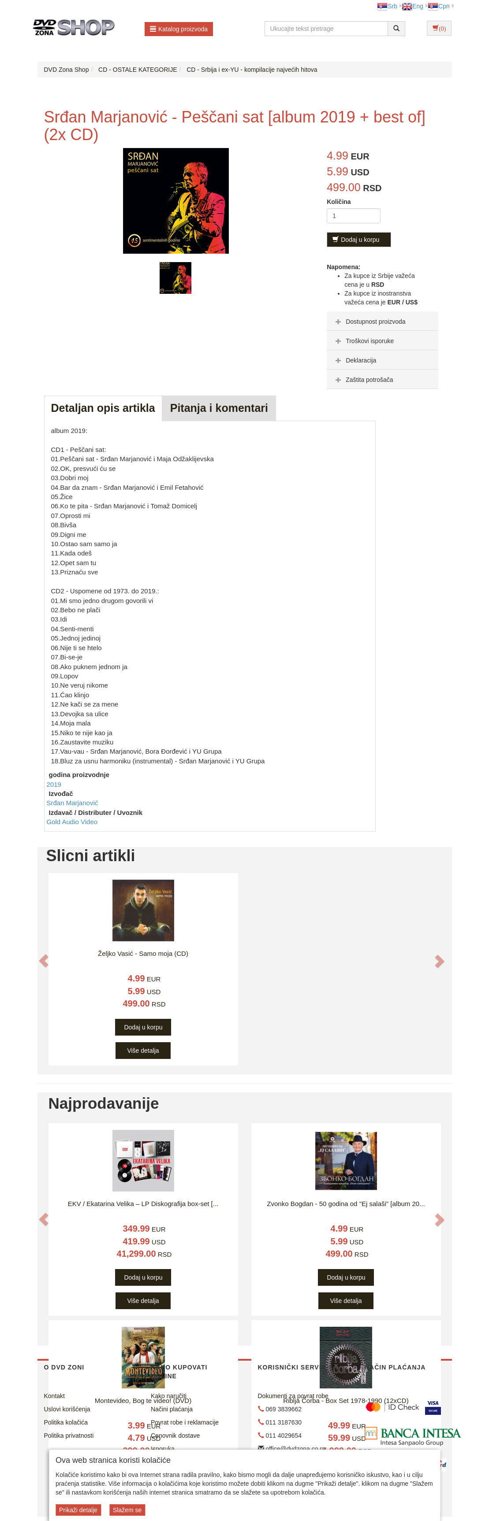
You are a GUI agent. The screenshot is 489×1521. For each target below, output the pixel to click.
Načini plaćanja (172, 1409)
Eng (412, 6)
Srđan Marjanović (72, 803)
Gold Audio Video (72, 821)
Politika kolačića (66, 1422)
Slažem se (127, 1510)
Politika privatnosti (69, 1435)
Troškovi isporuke (363, 340)
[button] (43, 960)
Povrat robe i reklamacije (185, 1422)
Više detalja (143, 1050)
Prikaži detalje (78, 1510)
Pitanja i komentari (219, 408)
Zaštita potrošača (363, 379)
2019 (54, 784)
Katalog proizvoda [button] (179, 29)
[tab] (382, 321)
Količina (339, 201)
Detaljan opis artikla (103, 408)
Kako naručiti (169, 1395)
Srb (387, 6)
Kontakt (54, 1395)
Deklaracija (354, 360)
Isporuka (163, 1448)
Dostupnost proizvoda (369, 321)
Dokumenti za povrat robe (293, 1395)
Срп (438, 6)
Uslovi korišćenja (67, 1409)
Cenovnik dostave (175, 1435)
